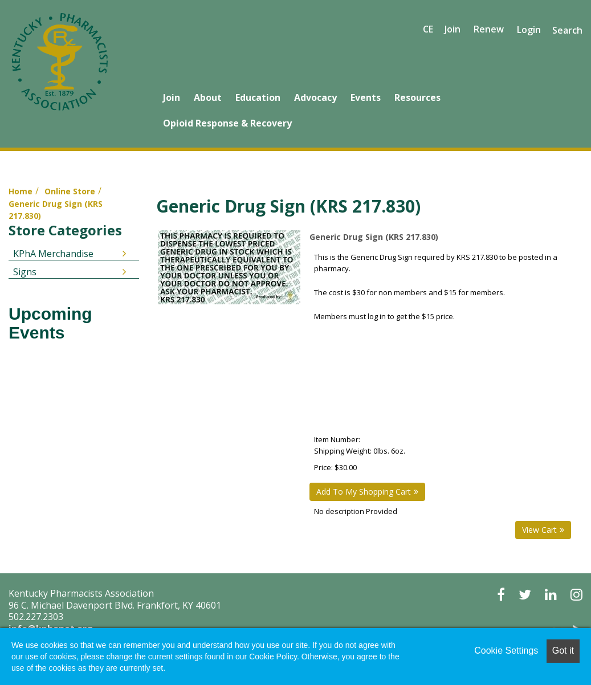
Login (529, 30)
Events (365, 97)
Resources (417, 97)
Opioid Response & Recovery (227, 123)
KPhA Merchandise (53, 253)
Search (567, 30)
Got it (563, 650)
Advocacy (315, 97)
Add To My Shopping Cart (363, 491)
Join (171, 97)
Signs (24, 272)
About (208, 97)
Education (257, 97)
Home (20, 191)
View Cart (539, 529)
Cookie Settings (506, 650)
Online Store (69, 191)
